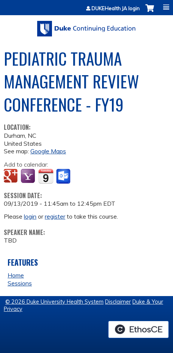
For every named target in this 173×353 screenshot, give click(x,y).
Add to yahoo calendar (28, 176)
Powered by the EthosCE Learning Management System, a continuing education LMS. (138, 329)
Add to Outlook (64, 176)
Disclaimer (118, 301)
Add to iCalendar (45, 176)
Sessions (20, 283)
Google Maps (48, 151)
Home (16, 275)
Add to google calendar (11, 176)
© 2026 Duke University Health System (54, 301)
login (30, 216)
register (55, 216)
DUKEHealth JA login (115, 8)
